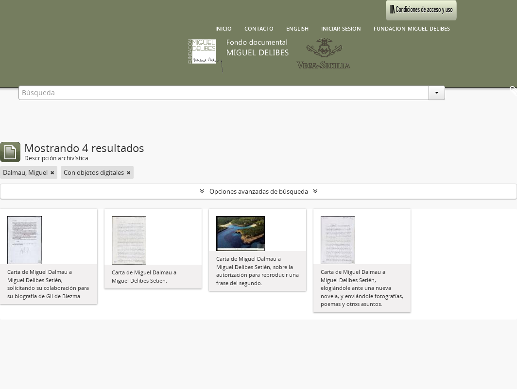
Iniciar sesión (341, 27)
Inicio (223, 27)
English (297, 27)
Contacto (259, 27)
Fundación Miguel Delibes (412, 27)
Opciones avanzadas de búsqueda (258, 191)
